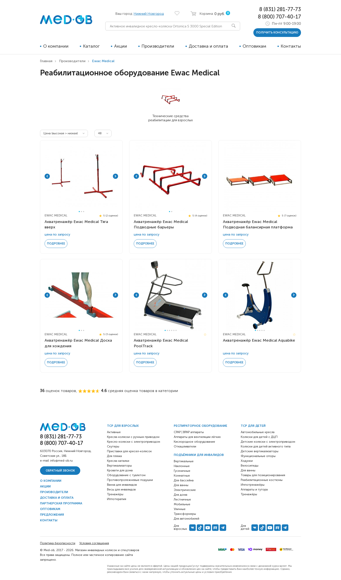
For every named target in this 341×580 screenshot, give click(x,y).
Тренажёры (115, 494)
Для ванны (181, 485)
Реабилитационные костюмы (261, 480)
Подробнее (56, 243)
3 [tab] (83, 211)
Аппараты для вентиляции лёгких (197, 437)
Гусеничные (182, 471)
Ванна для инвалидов (122, 485)
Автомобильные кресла (257, 432)
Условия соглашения (94, 543)
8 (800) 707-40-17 (279, 16)
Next (115, 176)
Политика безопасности (57, 543)
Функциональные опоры (258, 456)
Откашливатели (185, 446)
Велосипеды (249, 465)
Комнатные (182, 475)
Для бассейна (184, 480)
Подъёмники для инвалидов (199, 455)
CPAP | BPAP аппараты (189, 432)
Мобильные (182, 504)
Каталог (91, 46)
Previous (47, 176)
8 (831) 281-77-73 (280, 9)
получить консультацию (277, 32)
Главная (46, 61)
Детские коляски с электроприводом (268, 442)
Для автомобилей (186, 518)
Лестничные (182, 499)
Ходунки (247, 461)
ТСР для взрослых (123, 426)
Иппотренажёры (252, 485)
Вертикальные (184, 461)
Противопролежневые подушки (130, 480)
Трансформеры (185, 514)
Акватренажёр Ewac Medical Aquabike (259, 340)
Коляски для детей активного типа (266, 446)
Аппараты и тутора (254, 489)
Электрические (185, 490)
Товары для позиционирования (263, 475)
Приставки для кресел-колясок (129, 451)
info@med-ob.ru (61, 460)
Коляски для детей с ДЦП (259, 437)
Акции (120, 46)
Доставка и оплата (208, 46)
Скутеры (113, 446)
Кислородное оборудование (194, 442)
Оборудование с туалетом (126, 475)
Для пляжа (114, 456)
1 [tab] (79, 211)
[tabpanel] (81, 176)
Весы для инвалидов (121, 489)
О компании (56, 46)
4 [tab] (171, 330)
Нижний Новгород (149, 14)
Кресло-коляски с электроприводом (133, 442)
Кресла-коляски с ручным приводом (133, 437)
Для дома (180, 495)
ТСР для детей (253, 426)
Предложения (52, 515)
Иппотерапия (116, 499)
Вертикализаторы (119, 465)
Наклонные (182, 466)
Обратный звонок (60, 470)
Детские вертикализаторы (259, 451)
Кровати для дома (120, 470)
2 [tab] (81, 211)
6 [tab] (176, 330)
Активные (114, 432)
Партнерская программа (61, 503)
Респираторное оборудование (200, 426)
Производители (158, 46)
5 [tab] (173, 330)
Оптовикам (254, 46)
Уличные (180, 509)
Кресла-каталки (118, 461)
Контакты (291, 46)
